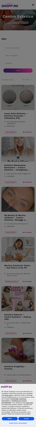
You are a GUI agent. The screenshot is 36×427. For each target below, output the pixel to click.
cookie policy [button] (29, 403)
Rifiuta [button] (10, 418)
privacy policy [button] (9, 395)
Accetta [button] (26, 418)
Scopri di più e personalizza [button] (18, 423)
